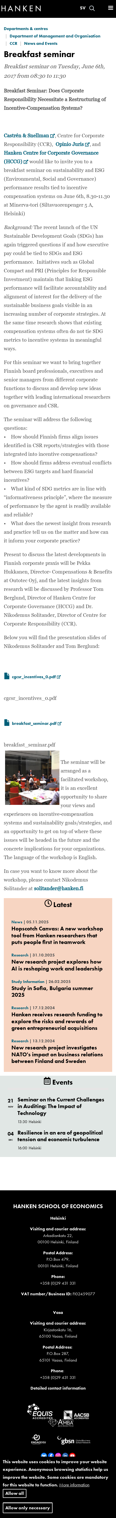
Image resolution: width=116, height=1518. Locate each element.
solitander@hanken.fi (58, 888)
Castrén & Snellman (29, 135)
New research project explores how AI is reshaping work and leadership (57, 965)
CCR (13, 43)
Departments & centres (26, 28)
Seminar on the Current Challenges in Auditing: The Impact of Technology (61, 1106)
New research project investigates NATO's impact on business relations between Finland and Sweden (57, 1054)
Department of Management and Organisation (55, 36)
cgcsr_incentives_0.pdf (36, 677)
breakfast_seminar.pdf (36, 723)
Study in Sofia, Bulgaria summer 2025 (52, 991)
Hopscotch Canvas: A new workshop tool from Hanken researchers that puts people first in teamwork (57, 935)
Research (19, 955)
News (16, 922)
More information (74, 1491)
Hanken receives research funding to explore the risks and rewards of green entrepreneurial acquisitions (57, 1021)
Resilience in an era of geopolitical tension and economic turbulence (60, 1136)
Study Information (27, 981)
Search (92, 8)
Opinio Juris (73, 144)
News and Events (40, 43)
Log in (101, 8)
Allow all (14, 1499)
